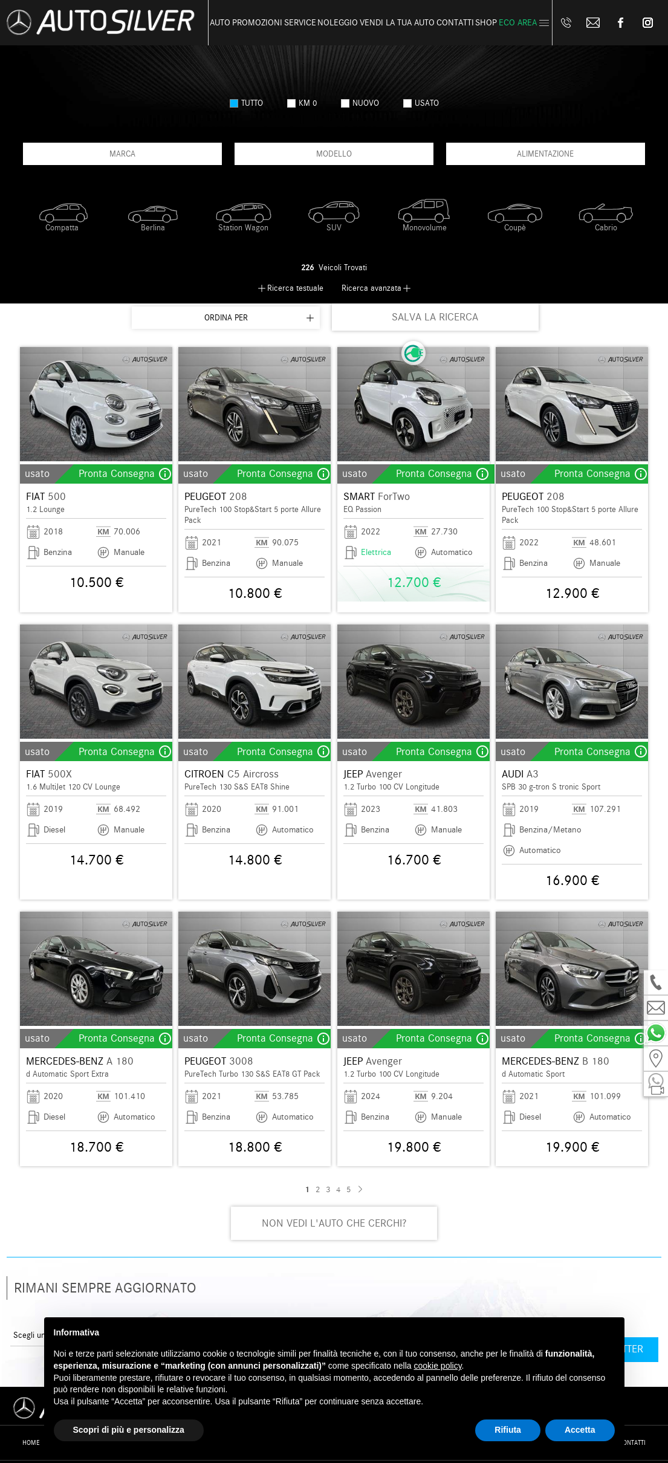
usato (421, 103)
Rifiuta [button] (508, 1430)
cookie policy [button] (437, 1366)
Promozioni (257, 23)
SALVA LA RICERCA (435, 317)
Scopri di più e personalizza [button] (128, 1430)
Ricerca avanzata (371, 288)
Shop (486, 23)
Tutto (246, 103)
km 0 (302, 103)
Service (300, 23)
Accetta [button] (580, 1430)
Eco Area (518, 23)
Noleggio (337, 23)
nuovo (360, 103)
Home (31, 1443)
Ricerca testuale (295, 288)
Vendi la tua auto (397, 23)
